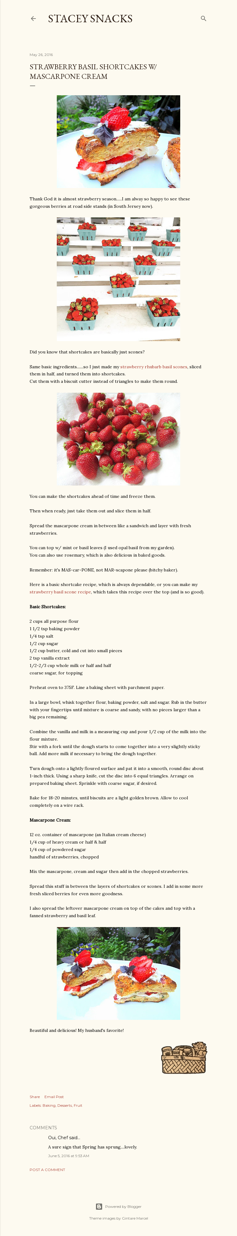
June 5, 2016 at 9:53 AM (68, 1155)
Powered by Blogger (118, 1206)
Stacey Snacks (90, 18)
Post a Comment (47, 1169)
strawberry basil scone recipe (60, 592)
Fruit (78, 1105)
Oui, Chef (58, 1137)
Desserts (64, 1105)
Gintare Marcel (135, 1218)
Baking (49, 1105)
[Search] (203, 17)
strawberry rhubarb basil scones (153, 367)
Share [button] (35, 1096)
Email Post (54, 1096)
